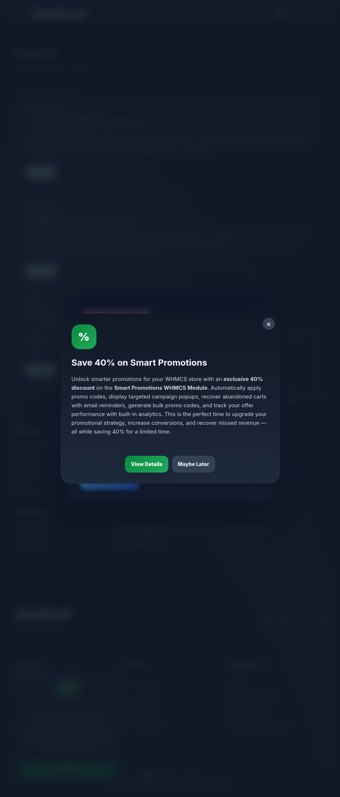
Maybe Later (193, 464)
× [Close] (268, 323)
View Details (146, 464)
